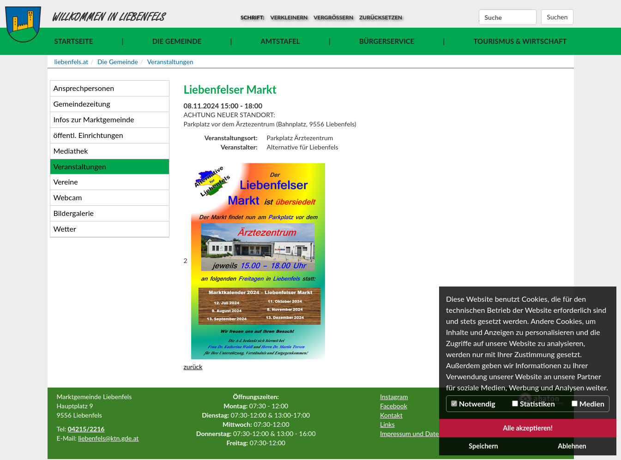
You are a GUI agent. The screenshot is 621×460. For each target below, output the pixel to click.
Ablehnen (572, 446)
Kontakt (391, 415)
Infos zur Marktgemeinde (94, 119)
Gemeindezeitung (82, 103)
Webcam (68, 197)
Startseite (73, 41)
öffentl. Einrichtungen (88, 135)
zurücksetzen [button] (380, 17)
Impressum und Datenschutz (420, 433)
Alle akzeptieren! (528, 428)
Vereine (66, 181)
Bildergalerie (74, 213)
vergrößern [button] (333, 17)
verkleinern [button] (288, 17)
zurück (193, 366)
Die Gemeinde (176, 41)
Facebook (393, 406)
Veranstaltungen (170, 62)
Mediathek (71, 150)
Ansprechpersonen (84, 88)
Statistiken (533, 403)
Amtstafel (280, 41)
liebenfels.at (71, 62)
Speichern (483, 446)
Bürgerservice (386, 41)
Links (387, 424)
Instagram (394, 396)
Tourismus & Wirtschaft (520, 41)
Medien (588, 403)
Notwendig (473, 403)
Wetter (65, 228)
